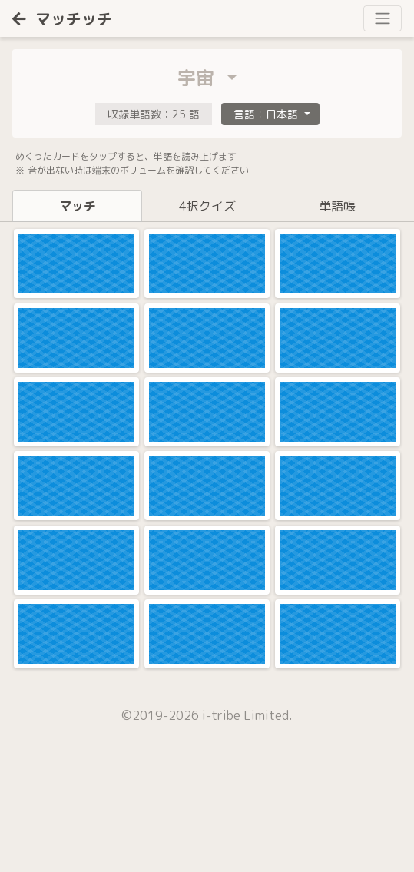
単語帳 (337, 205)
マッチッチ (62, 18)
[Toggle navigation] (382, 18)
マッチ (77, 205)
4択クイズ (207, 205)
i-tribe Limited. (247, 715)
